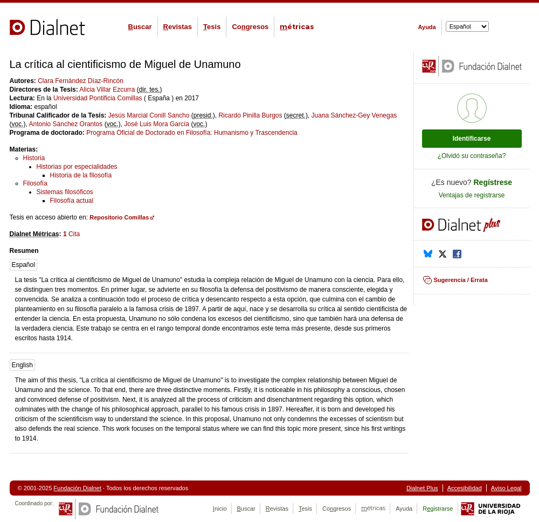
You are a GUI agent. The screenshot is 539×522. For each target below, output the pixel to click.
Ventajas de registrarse (472, 195)
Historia (34, 158)
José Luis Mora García (156, 124)
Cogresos (250, 27)
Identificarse (472, 138)
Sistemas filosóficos (65, 192)
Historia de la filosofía (81, 175)
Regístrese (493, 182)
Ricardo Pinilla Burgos (250, 115)
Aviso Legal (506, 488)
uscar (140, 27)
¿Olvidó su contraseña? (472, 156)
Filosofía (35, 183)
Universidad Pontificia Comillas (97, 98)
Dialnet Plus (422, 488)
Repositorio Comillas (119, 217)
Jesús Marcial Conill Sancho (149, 115)
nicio (220, 508)
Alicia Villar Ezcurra (107, 89)
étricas (297, 27)
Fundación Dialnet (77, 488)
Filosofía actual (72, 200)
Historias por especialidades (77, 166)
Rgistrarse (438, 508)
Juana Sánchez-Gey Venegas (354, 115)
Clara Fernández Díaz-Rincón (80, 81)
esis (211, 27)
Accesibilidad (464, 488)
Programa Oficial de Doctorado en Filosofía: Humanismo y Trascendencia (192, 132)
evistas (177, 27)
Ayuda (427, 27)
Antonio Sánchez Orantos (66, 124)
